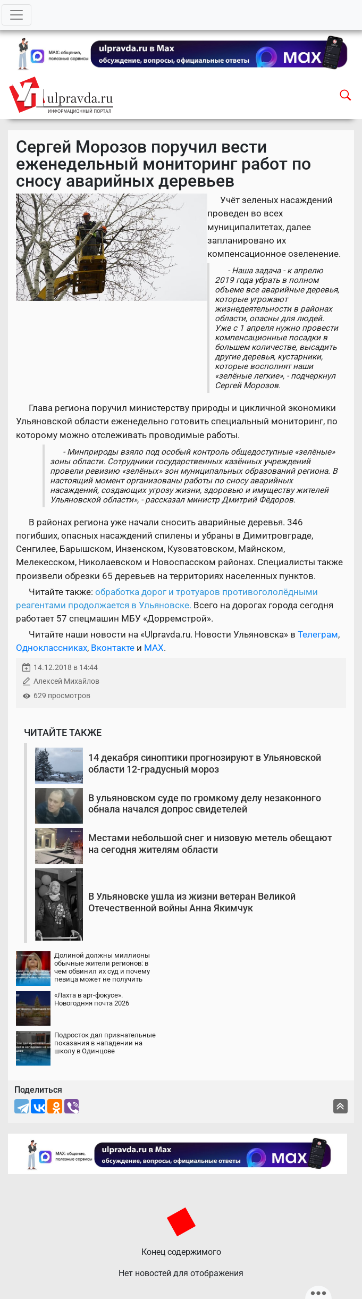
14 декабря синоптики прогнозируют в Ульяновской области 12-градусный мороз (204, 763)
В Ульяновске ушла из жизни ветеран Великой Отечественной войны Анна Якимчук (192, 902)
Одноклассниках (51, 647)
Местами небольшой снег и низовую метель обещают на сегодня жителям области (210, 843)
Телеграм (318, 634)
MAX (154, 647)
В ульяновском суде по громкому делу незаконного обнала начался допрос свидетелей (204, 803)
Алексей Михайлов (66, 681)
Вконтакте (112, 647)
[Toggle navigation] (16, 15)
